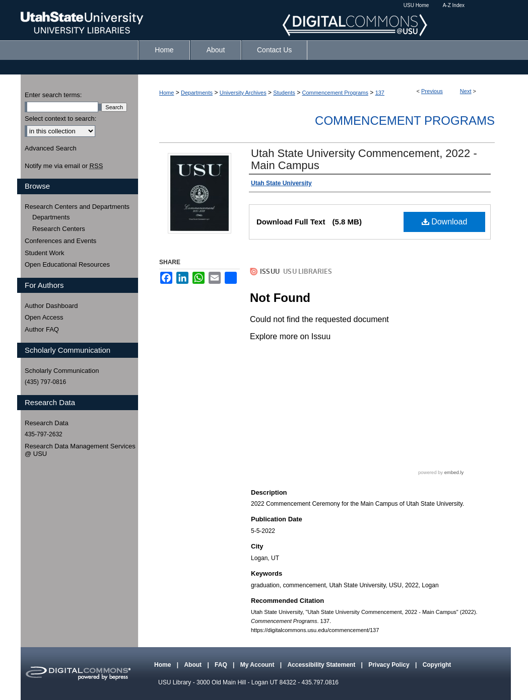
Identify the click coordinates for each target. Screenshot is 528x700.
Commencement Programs (335, 93)
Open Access (44, 317)
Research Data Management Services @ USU (80, 450)
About (193, 664)
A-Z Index (454, 5)
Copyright (437, 664)
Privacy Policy (389, 664)
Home (166, 93)
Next (466, 91)
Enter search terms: (53, 95)
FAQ (222, 664)
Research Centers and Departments (77, 206)
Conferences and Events (60, 241)
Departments (197, 93)
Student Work (44, 253)
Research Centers (58, 228)
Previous (432, 91)
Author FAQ (42, 329)
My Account (258, 664)
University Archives (243, 93)
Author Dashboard (51, 305)
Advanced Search (51, 148)
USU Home (416, 5)
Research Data (47, 423)
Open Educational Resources (67, 264)
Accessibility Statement (322, 664)
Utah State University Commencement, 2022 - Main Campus (364, 159)
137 (379, 93)
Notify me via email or (64, 166)
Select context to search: (60, 118)
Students (284, 93)
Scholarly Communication (62, 370)
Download (445, 221)
